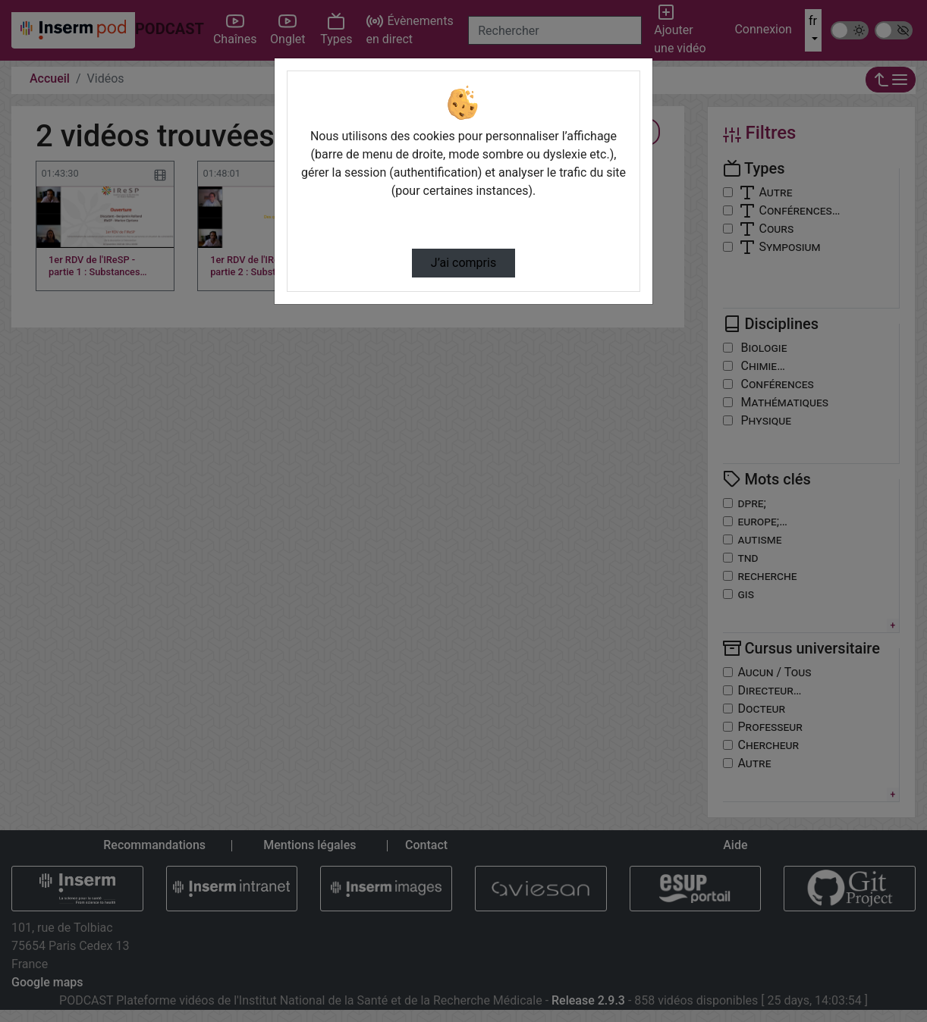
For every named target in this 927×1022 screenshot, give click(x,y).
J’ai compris (463, 263)
